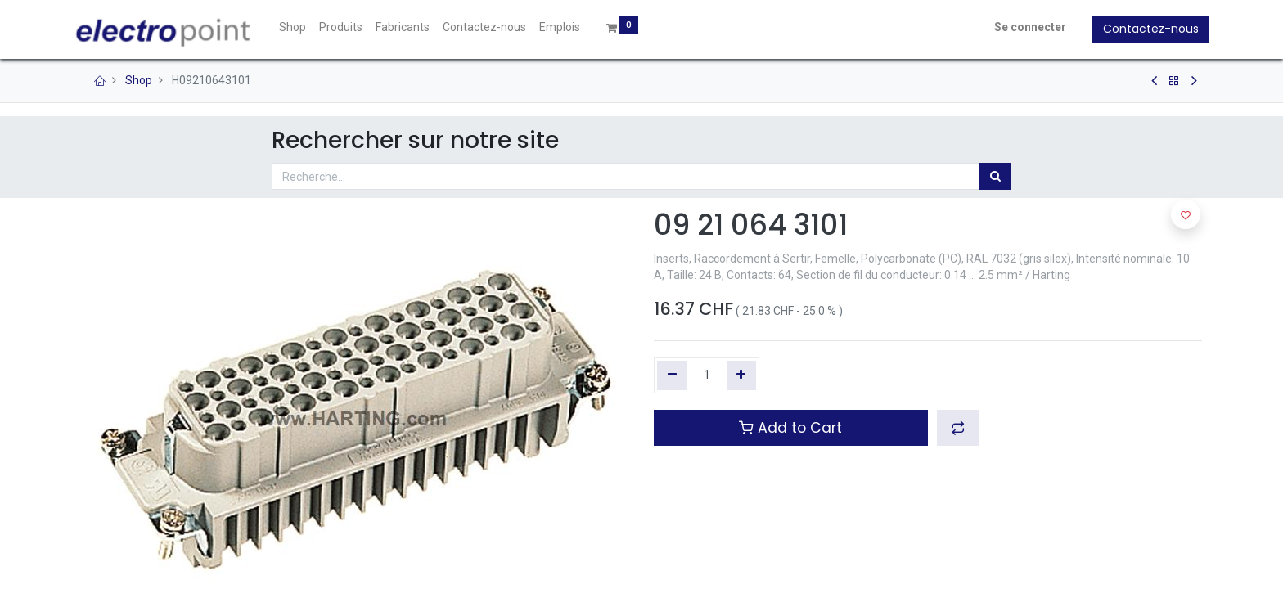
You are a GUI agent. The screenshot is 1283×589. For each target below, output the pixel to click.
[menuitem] (300, 28)
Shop (138, 80)
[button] (958, 428)
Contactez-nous (1143, 28)
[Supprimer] (672, 375)
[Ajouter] (742, 375)
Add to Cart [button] (790, 428)
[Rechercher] (995, 177)
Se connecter (1023, 27)
